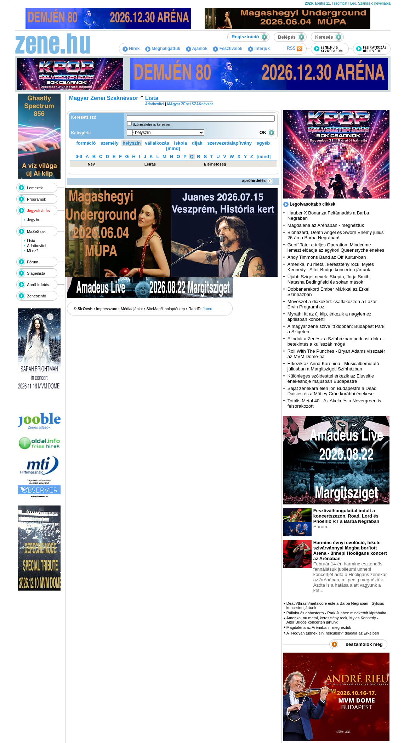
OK (267, 132)
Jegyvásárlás (38, 210)
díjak (197, 143)
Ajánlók (196, 48)
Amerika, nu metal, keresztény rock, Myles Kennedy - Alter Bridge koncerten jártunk (331, 267)
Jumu (207, 309)
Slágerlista (36, 273)
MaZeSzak (36, 231)
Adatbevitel (36, 246)
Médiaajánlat (132, 309)
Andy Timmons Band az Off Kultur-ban (327, 257)
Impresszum (106, 309)
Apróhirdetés (38, 285)
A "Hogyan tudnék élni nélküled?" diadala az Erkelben (332, 633)
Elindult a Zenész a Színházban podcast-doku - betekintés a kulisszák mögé (336, 341)
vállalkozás (157, 143)
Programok (36, 199)
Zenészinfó (36, 296)
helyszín (132, 143)
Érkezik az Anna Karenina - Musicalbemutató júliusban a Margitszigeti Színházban (333, 366)
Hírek (131, 48)
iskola (180, 143)
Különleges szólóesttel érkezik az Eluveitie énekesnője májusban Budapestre (331, 378)
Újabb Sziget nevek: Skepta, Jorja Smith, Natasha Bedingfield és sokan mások (329, 279)
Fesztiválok (227, 48)
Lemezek (35, 188)
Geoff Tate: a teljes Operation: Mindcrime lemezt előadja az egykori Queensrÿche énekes (336, 247)
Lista (31, 241)
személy (110, 143)
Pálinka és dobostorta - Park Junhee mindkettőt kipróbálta (336, 613)
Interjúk (259, 48)
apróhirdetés (257, 180)
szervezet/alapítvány (229, 143)
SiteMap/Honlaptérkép (165, 309)
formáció (86, 143)
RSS (294, 48)
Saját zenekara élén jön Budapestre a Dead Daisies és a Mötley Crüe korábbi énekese (332, 391)
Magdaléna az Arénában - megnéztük (326, 225)
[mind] (173, 148)
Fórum (32, 262)
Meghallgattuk (162, 48)
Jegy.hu (33, 220)
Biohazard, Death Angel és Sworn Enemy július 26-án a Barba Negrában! (336, 235)
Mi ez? (32, 250)
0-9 (78, 156)
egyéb (263, 143)
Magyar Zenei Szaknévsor (103, 98)
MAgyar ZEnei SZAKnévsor (190, 104)
